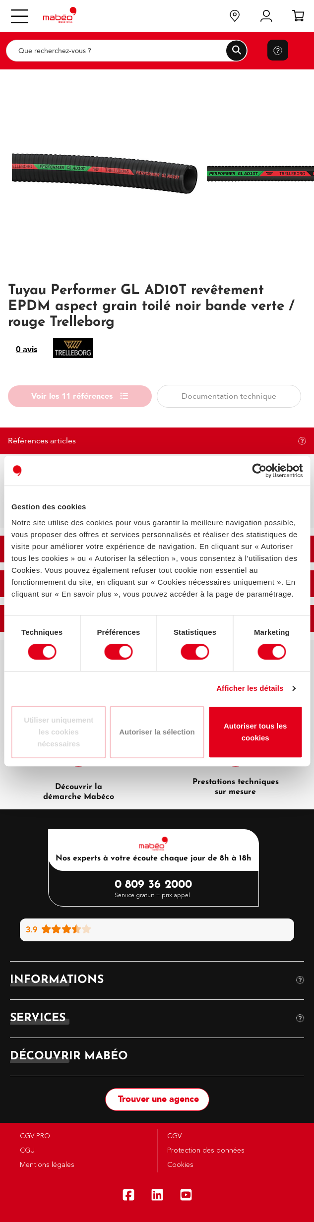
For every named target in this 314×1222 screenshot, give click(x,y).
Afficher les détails (249, 688)
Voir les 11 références (79, 396)
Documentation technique (229, 396)
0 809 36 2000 (153, 885)
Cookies (179, 1164)
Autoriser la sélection (157, 732)
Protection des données (205, 1150)
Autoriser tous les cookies (255, 732)
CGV (173, 1136)
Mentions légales (46, 1164)
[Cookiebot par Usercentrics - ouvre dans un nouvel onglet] (259, 470)
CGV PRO (34, 1136)
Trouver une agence (157, 1099)
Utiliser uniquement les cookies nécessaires (58, 732)
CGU (26, 1150)
